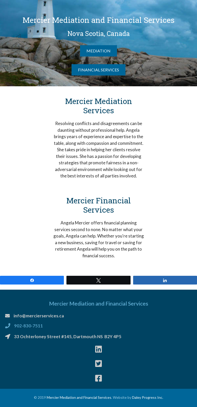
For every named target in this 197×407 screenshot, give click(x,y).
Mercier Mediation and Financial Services (79, 397)
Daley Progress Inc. (147, 397)
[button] (98, 50)
